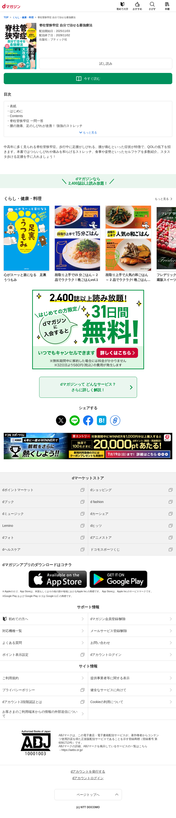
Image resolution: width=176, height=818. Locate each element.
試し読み (105, 63)
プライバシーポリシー (18, 690)
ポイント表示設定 (15, 655)
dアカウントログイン (106, 655)
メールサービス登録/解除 (108, 631)
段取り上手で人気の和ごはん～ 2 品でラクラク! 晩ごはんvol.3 (128, 277)
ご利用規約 (10, 678)
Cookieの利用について (107, 702)
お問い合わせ (100, 643)
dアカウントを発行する (88, 771)
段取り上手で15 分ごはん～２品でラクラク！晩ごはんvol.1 (76, 277)
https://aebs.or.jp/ (72, 750)
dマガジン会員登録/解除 (108, 619)
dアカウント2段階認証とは (22, 702)
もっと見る (162, 199)
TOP (6, 17)
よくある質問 (12, 643)
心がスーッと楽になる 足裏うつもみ (25, 277)
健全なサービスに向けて (108, 690)
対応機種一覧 (12, 631)
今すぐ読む (92, 78)
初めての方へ (15, 619)
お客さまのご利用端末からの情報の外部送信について (39, 714)
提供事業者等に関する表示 (110, 678)
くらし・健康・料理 (23, 17)
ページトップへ (88, 794)
